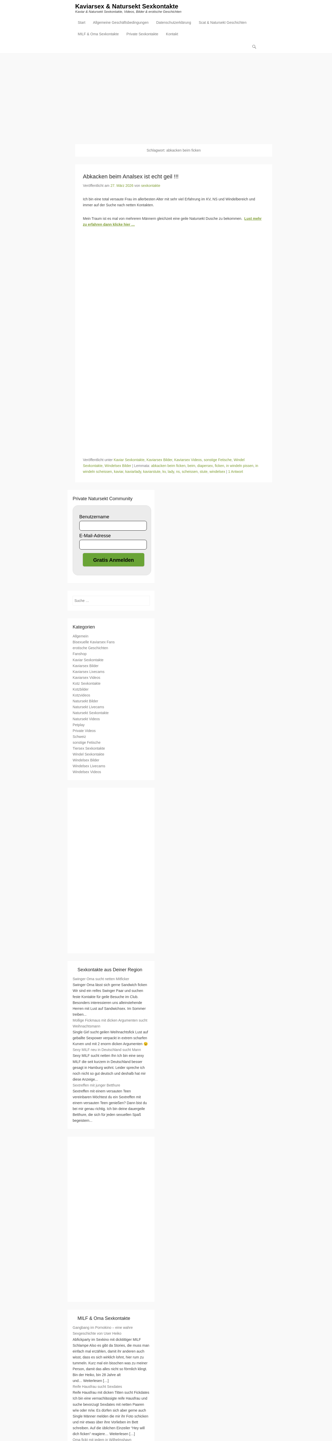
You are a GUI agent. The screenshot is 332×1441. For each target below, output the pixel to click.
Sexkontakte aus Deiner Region (110, 969)
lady (171, 472)
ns (178, 472)
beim (191, 466)
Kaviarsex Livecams (89, 672)
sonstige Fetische (218, 460)
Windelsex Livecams (89, 766)
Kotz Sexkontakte (87, 684)
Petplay (79, 725)
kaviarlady (133, 472)
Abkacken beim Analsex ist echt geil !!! (131, 177)
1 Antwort (235, 472)
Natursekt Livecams (88, 707)
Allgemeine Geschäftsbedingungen (121, 23)
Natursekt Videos (86, 719)
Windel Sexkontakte (88, 754)
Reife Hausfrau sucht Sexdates (97, 1387)
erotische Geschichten (90, 648)
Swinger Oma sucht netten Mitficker (101, 979)
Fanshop (79, 654)
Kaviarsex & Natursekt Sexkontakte (126, 7)
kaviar (118, 472)
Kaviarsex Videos (188, 460)
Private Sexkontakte (142, 35)
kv (164, 472)
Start (81, 23)
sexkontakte (150, 186)
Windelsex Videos (87, 772)
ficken (219, 466)
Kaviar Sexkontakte (129, 460)
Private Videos (84, 731)
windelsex (217, 472)
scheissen (190, 472)
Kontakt (172, 35)
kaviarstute (152, 472)
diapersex (205, 466)
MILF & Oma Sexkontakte (98, 35)
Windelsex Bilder (118, 466)
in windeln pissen (239, 466)
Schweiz (79, 737)
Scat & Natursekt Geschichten (223, 23)
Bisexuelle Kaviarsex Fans (94, 642)
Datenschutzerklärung (173, 23)
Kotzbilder (80, 690)
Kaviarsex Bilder (159, 460)
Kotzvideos (81, 695)
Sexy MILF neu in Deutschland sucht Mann (107, 1050)
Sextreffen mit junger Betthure (96, 1085)
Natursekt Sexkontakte (91, 713)
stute (203, 472)
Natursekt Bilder (85, 701)
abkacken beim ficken (168, 466)
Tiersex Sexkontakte (89, 749)
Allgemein (80, 636)
